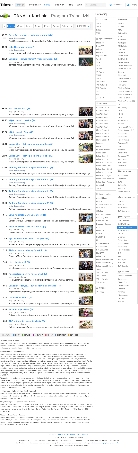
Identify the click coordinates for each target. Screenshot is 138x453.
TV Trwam (100, 292)
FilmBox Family (124, 98)
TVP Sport (100, 188)
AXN (120, 36)
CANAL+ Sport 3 (102, 120)
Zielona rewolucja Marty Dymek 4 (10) (28, 250)
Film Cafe (122, 85)
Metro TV (100, 43)
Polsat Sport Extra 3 (104, 169)
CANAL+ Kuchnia (125, 227)
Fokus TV (100, 230)
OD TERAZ (81, 26)
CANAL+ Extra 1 (102, 107)
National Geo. (101, 247)
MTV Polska (123, 208)
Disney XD (122, 289)
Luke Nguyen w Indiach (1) (22, 47)
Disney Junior (123, 285)
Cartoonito (122, 279)
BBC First (121, 49)
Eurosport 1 (101, 143)
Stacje (47, 4)
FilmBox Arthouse (125, 91)
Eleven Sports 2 (102, 133)
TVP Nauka (100, 282)
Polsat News (123, 175)
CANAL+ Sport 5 (102, 127)
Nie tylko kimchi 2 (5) (19, 262)
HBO (120, 111)
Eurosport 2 (101, 146)
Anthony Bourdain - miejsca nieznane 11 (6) (31, 203)
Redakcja (52, 434)
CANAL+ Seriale (124, 69)
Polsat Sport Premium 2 (105, 182)
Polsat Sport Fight (103, 175)
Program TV (35, 4)
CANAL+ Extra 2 (102, 111)
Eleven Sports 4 (102, 140)
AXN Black (122, 40)
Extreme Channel (103, 150)
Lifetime (121, 237)
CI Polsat (99, 211)
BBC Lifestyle (123, 221)
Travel (98, 269)
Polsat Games (123, 243)
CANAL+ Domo (124, 224)
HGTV (120, 234)
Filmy (70, 4)
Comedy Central (124, 78)
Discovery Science (103, 224)
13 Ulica (121, 23)
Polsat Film (122, 133)
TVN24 (120, 182)
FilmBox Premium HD (126, 101)
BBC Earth (100, 201)
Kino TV (121, 124)
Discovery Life (102, 221)
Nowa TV (100, 46)
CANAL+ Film (123, 62)
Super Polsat (101, 56)
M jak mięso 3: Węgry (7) (21, 132)
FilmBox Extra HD (125, 95)
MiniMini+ (122, 292)
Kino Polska (123, 120)
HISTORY (99, 234)
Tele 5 (98, 59)
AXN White (122, 46)
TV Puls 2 (100, 72)
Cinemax (121, 72)
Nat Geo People (102, 243)
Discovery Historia (103, 217)
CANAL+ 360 (123, 56)
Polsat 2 (99, 52)
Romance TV (123, 143)
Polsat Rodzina (124, 250)
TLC (119, 253)
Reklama (61, 434)
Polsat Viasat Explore (104, 259)
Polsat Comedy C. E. (126, 130)
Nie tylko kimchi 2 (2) (19, 108)
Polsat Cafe (122, 240)
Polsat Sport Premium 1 (105, 179)
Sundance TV (123, 156)
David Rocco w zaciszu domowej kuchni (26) (31, 35)
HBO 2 (120, 114)
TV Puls (99, 69)
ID (97, 240)
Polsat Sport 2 (102, 156)
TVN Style (122, 259)
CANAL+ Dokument (104, 205)
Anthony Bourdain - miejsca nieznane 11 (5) (31, 191)
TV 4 (98, 62)
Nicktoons (122, 298)
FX (119, 104)
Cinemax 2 (122, 75)
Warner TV (122, 166)
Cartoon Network (125, 276)
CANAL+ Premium (125, 65)
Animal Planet (101, 198)
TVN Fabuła (122, 159)
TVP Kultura (100, 82)
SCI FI (120, 146)
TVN (98, 33)
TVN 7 (98, 75)
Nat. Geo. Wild (102, 250)
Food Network (124, 230)
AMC (120, 30)
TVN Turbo (122, 263)
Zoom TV (100, 98)
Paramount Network (126, 127)
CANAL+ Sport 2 (102, 117)
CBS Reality (100, 208)
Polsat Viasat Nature (104, 266)
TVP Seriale (122, 162)
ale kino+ (121, 27)
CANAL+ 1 (122, 52)
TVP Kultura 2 (101, 85)
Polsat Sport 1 (102, 153)
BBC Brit (121, 201)
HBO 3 (120, 117)
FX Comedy (122, 107)
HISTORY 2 (100, 237)
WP (97, 95)
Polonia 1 (100, 49)
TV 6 (98, 65)
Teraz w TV (59, 4)
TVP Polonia (101, 88)
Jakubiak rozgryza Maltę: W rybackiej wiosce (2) (33, 59)
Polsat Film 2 (123, 137)
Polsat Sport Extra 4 (104, 172)
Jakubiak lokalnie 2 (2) (20, 297)
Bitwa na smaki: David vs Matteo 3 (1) (27, 215)
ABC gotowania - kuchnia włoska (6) (27, 321)
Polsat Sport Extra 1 (104, 162)
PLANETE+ (100, 253)
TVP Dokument (102, 272)
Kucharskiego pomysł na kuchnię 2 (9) (28, 274)
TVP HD (99, 78)
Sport (79, 4)
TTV (119, 256)
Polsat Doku (101, 256)
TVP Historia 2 (102, 279)
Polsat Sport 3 (102, 159)
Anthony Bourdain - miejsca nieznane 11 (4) (31, 179)
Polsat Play (122, 247)
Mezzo (121, 205)
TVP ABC (121, 302)
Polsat (98, 30)
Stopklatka (122, 153)
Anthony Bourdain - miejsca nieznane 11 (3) (31, 167)
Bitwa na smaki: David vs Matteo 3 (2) (27, 226)
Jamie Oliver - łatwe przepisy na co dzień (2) (31, 144)
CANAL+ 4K (122, 59)
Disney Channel (124, 282)
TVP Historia (101, 276)
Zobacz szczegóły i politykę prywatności (107, 443)
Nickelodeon (123, 295)
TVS (97, 91)
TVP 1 (98, 23)
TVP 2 (98, 27)
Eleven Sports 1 (102, 130)
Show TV (121, 150)
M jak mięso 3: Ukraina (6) (22, 120)
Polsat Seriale (123, 140)
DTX (98, 227)
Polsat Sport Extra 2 (104, 166)
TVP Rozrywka (124, 211)
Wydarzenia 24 (124, 192)
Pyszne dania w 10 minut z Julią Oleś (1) (29, 238)
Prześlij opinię (82, 434)
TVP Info (121, 188)
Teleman (6, 5)
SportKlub (100, 185)
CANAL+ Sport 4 (102, 124)
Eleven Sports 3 (102, 137)
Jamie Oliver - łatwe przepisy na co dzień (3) (31, 156)
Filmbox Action (124, 88)
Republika (122, 179)
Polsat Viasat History (104, 263)
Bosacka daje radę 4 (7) (21, 309)
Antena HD (122, 33)
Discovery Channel (103, 214)
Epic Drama (122, 82)
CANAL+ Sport (102, 114)
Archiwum (71, 434)
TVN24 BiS (122, 185)
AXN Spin (122, 43)
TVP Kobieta (123, 266)
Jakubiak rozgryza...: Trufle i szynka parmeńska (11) (35, 286)
